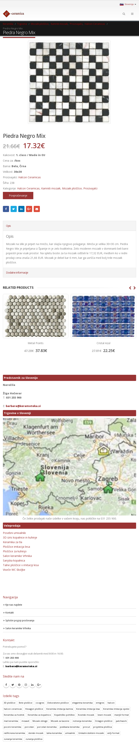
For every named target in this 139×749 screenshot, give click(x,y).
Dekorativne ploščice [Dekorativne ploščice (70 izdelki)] (58, 702)
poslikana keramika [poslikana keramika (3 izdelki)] (70, 727)
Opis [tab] (8, 226)
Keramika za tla (12, 542)
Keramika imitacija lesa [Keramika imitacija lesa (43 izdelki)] (88, 708)
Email (37, 209)
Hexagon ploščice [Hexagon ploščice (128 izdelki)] (34, 708)
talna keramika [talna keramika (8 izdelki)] (54, 733)
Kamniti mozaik (50, 188)
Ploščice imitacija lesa (16, 547)
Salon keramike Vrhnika (17, 556)
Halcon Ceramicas (29, 177)
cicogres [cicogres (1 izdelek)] (40, 702)
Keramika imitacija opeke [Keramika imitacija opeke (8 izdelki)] (116, 708)
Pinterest (19, 685)
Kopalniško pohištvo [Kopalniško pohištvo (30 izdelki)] (64, 715)
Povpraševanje (18, 195)
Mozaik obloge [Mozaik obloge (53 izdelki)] (40, 720)
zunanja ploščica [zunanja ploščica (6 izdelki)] (34, 739)
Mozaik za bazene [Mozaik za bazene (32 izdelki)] (60, 720)
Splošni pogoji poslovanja (20, 620)
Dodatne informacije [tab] (17, 272)
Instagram (26, 685)
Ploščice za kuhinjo (15, 551)
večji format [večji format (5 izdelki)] (113, 733)
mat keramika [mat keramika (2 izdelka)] (11, 720)
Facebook (6, 209)
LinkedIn (21, 209)
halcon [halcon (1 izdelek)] (111, 702)
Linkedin (32, 685)
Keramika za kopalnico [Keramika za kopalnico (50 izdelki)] (39, 715)
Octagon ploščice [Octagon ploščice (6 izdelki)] (103, 720)
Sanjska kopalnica (14, 560)
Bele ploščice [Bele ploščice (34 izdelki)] (25, 702)
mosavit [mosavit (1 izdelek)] (25, 720)
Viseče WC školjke (14, 570)
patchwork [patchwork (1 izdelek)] (121, 720)
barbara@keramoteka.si (23, 406)
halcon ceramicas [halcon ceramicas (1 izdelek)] (13, 708)
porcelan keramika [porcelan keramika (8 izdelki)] (47, 727)
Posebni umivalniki (14, 533)
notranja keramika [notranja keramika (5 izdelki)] (82, 720)
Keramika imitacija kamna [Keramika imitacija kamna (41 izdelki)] (59, 708)
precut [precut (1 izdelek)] (86, 727)
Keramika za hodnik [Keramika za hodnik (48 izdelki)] (14, 715)
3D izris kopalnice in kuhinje (20, 537)
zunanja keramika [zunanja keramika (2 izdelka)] (13, 739)
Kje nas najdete (14, 604)
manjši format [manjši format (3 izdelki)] (121, 715)
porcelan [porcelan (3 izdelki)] (29, 727)
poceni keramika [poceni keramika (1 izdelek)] (12, 727)
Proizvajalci (90, 188)
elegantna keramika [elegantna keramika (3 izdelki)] (82, 702)
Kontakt (9, 612)
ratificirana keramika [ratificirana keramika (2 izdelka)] (14, 733)
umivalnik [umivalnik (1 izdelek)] (70, 733)
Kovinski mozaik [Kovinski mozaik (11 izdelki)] (86, 715)
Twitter (14, 209)
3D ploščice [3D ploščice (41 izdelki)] (9, 702)
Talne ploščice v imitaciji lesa (21, 565)
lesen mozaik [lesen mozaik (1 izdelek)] (104, 715)
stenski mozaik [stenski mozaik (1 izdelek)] (35, 733)
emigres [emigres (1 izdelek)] (100, 702)
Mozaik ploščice (72, 188)
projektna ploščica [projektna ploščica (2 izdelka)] (102, 727)
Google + (29, 209)
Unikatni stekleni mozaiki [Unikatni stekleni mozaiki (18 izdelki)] (91, 733)
